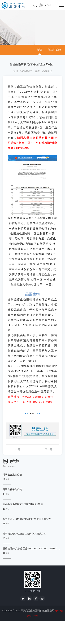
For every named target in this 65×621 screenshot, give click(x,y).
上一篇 (16, 449)
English (47, 5)
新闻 (39, 49)
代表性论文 (55, 49)
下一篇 (48, 449)
